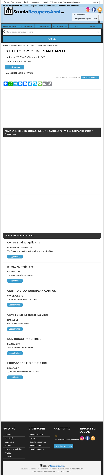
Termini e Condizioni (13, 449)
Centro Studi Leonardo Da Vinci (27, 314)
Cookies (8, 457)
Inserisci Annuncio (64, 446)
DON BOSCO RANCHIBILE (24, 338)
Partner (8, 446)
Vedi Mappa (14, 67)
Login (95, 2)
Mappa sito (9, 442)
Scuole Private (26, 26)
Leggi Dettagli (15, 257)
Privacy (8, 453)
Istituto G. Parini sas (20, 266)
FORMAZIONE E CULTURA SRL (27, 363)
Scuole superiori (43, 26)
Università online (56, 2)
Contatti (93, 26)
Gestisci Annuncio (89, 77)
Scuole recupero (9, 26)
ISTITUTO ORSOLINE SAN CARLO (35, 51)
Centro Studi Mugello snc (23, 242)
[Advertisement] (52, 108)
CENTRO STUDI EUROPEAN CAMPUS (31, 290)
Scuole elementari (60, 26)
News (77, 26)
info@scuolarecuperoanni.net (85, 18)
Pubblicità (9, 438)
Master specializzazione (71, 2)
